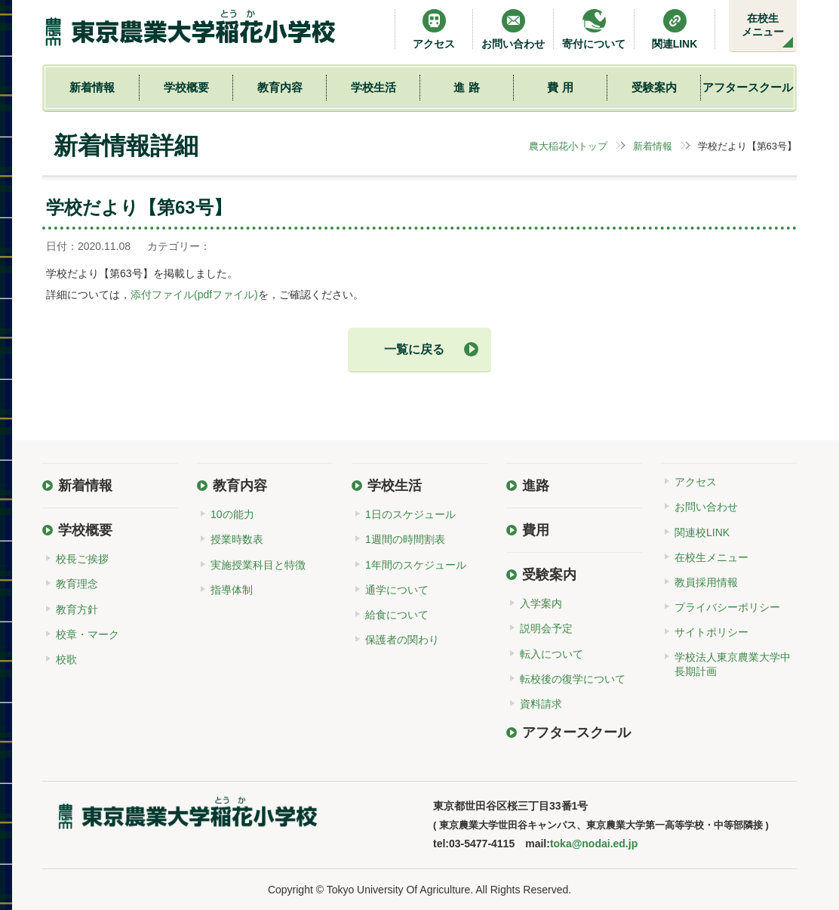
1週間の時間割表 (405, 539)
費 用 (560, 87)
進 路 (466, 87)
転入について (551, 654)
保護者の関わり (402, 640)
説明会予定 (546, 628)
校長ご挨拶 (82, 559)
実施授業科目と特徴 (258, 565)
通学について (397, 590)
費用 (535, 530)
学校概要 (186, 87)
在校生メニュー (763, 25)
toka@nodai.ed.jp (594, 844)
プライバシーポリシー (727, 607)
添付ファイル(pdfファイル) (194, 294)
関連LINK (675, 29)
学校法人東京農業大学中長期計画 (733, 664)
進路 (535, 485)
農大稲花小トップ (568, 146)
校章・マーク (87, 634)
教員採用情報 (706, 582)
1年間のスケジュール (415, 565)
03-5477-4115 (482, 844)
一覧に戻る (414, 349)
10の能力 (232, 514)
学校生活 (373, 87)
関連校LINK (702, 532)
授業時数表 (237, 539)
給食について (397, 615)
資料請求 (541, 704)
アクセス (434, 29)
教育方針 (77, 609)
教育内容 (280, 87)
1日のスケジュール (410, 514)
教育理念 (77, 584)
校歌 (66, 659)
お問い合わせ (513, 29)
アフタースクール (747, 87)
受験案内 (654, 87)
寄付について (593, 29)
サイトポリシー (711, 632)
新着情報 (92, 87)
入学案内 (541, 603)
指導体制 (232, 590)
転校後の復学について (572, 679)
